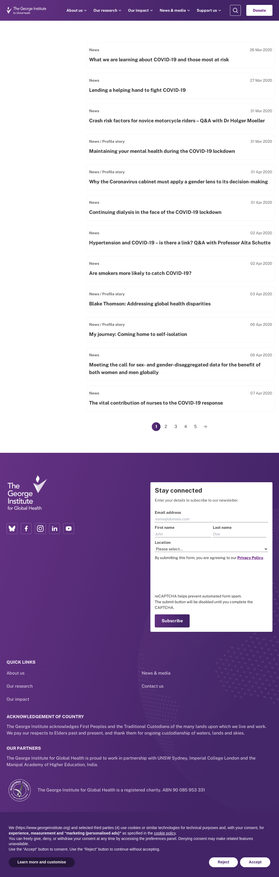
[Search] (73, 58)
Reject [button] (223, 862)
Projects (24, 89)
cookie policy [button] (164, 833)
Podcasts (25, 148)
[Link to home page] (27, 493)
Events (23, 157)
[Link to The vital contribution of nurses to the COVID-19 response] (180, 398)
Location (163, 542)
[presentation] (196, 577)
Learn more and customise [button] (41, 862)
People (23, 108)
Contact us (152, 677)
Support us (207, 10)
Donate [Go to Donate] (259, 10)
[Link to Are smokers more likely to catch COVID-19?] (180, 268)
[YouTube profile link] (68, 528)
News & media (173, 10)
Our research (105, 10)
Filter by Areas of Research (43, 185)
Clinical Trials (30, 167)
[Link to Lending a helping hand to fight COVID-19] (180, 85)
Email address (168, 512)
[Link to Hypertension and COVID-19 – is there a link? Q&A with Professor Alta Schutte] (180, 238)
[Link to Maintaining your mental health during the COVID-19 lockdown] (180, 146)
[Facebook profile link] (26, 528)
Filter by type (24, 79)
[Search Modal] (235, 10)
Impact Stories (31, 99)
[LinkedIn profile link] (54, 528)
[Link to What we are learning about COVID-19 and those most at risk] (180, 55)
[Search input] (43, 58)
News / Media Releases (39, 118)
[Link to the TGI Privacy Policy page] (250, 558)
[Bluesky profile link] (12, 528)
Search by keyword (32, 45)
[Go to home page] (26, 10)
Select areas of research (43, 199)
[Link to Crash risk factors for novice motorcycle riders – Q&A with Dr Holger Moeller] (180, 116)
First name (164, 527)
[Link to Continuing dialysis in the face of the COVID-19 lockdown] (180, 207)
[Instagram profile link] (40, 528)
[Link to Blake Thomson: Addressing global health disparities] (180, 299)
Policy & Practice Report (41, 128)
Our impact (138, 10)
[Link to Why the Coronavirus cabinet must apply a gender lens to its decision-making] (180, 177)
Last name (222, 527)
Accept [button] (255, 862)
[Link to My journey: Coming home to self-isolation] (180, 329)
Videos (23, 138)
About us (74, 10)
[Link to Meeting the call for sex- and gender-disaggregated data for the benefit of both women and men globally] (180, 364)
